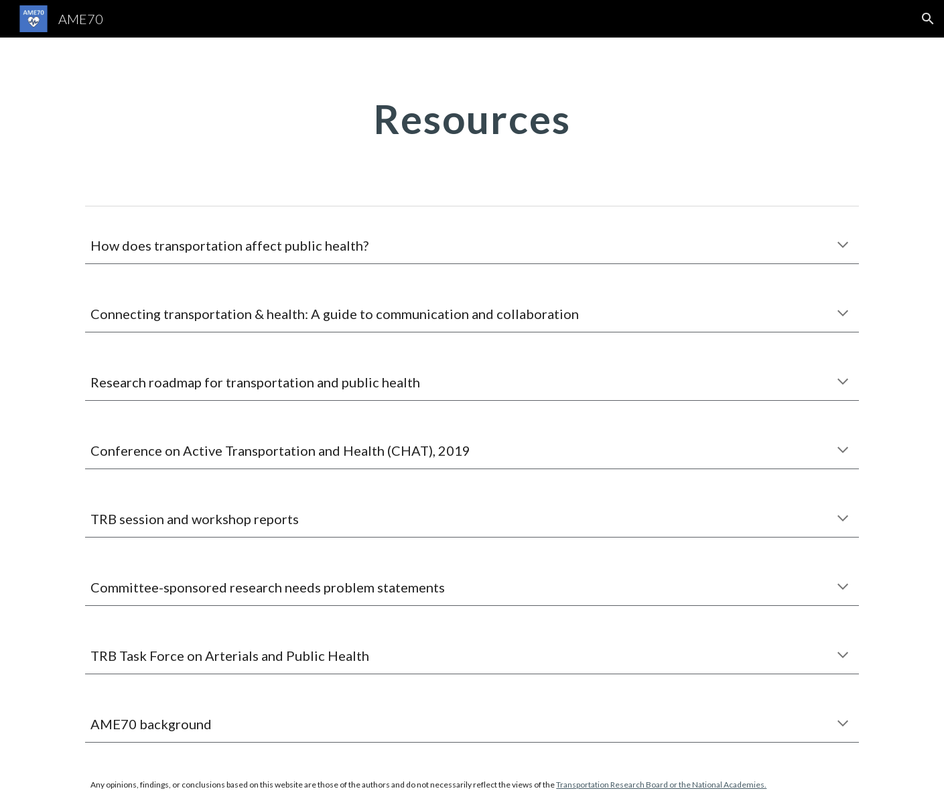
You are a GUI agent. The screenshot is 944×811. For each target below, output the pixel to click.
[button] (928, 19)
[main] (472, 118)
